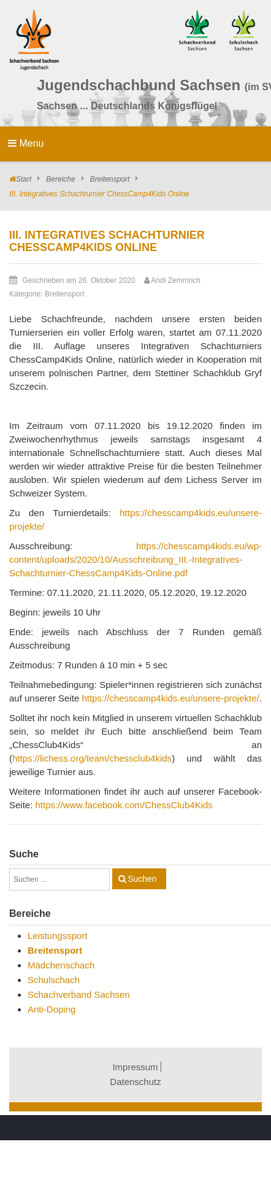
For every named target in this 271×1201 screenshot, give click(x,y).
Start (23, 179)
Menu (26, 143)
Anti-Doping (51, 1009)
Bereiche (60, 179)
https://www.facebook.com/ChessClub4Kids (124, 805)
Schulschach (54, 980)
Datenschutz (135, 1081)
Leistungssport (58, 935)
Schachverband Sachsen (79, 994)
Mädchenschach (61, 965)
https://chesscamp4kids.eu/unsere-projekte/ (170, 698)
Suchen (142, 879)
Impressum (135, 1067)
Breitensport (110, 179)
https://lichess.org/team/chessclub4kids (92, 758)
